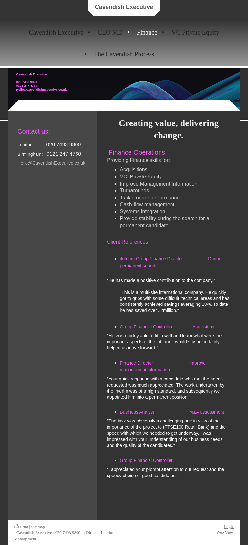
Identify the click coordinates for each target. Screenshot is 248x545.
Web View (225, 532)
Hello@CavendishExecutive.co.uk (51, 163)
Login (229, 526)
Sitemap (38, 526)
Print (21, 526)
